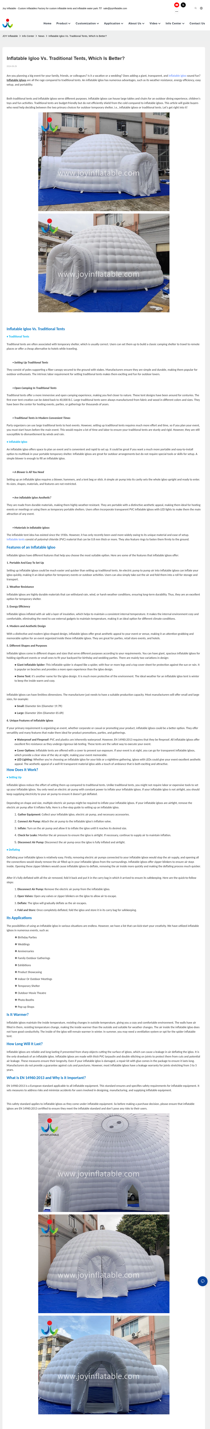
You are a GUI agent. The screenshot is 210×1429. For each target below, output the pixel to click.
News (41, 29)
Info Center (28, 29)
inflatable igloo (177, 69)
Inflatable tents (16, 533)
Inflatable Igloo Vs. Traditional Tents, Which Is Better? (78, 29)
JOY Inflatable (10, 29)
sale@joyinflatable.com (113, 5)
